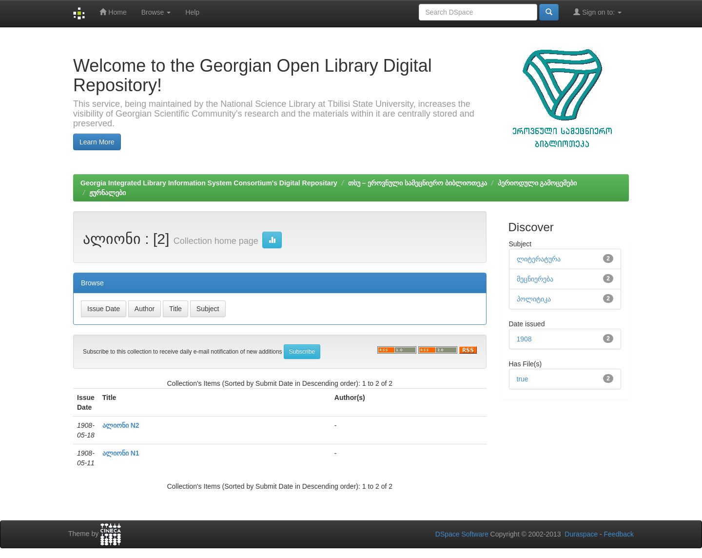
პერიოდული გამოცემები (537, 183)
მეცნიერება (535, 279)
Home (112, 12)
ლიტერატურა (539, 259)
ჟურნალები (107, 193)
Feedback (619, 534)
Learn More (97, 142)
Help (192, 12)
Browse (156, 12)
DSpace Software (461, 534)
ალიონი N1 (120, 453)
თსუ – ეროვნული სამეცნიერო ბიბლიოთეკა (417, 183)
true (522, 379)
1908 (524, 339)
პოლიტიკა (534, 299)
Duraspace (581, 534)
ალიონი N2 (120, 425)
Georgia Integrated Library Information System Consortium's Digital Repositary (208, 183)
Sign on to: (597, 12)
